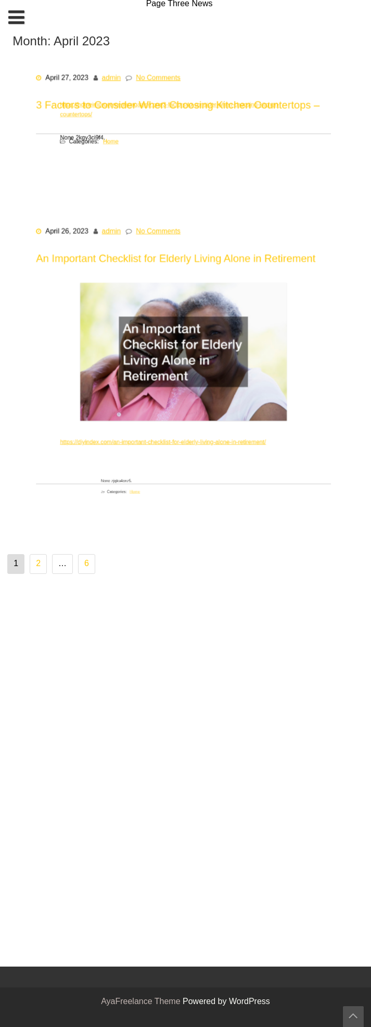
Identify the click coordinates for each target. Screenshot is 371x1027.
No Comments (160, 82)
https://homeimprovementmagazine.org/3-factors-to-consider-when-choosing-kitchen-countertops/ (172, 111)
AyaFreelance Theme (142, 1002)
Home (123, 140)
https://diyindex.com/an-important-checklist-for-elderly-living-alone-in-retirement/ (167, 429)
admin (117, 82)
